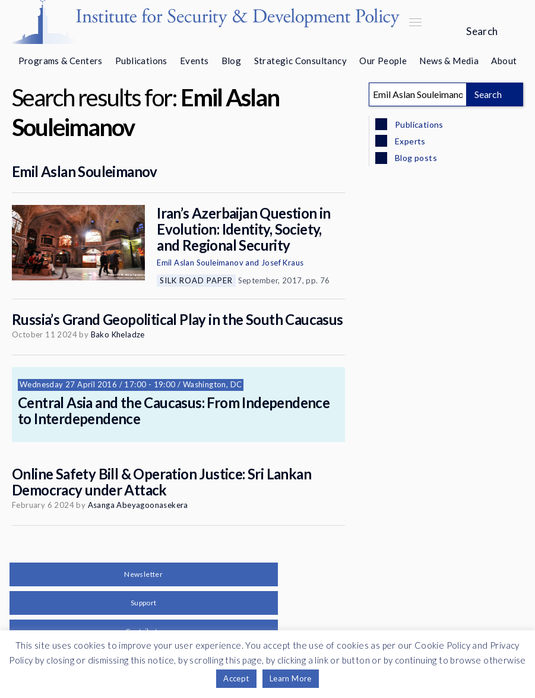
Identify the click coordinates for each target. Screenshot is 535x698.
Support (144, 602)
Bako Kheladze (118, 334)
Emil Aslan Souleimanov (84, 171)
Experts (409, 141)
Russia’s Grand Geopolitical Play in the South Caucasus (177, 319)
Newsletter (143, 574)
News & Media (449, 60)
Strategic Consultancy (300, 60)
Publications (141, 60)
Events (194, 60)
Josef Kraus (282, 262)
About (504, 60)
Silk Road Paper (196, 280)
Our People (383, 60)
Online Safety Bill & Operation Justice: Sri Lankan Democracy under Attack (161, 481)
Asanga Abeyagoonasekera (138, 505)
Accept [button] (236, 678)
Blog (231, 60)
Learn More (291, 678)
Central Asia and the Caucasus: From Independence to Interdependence (174, 410)
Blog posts (415, 158)
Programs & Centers (60, 60)
